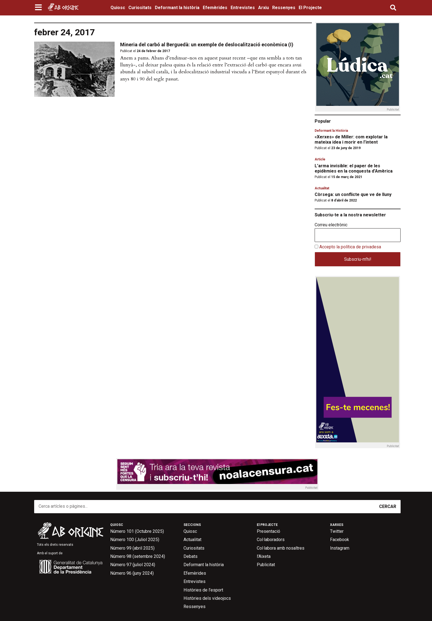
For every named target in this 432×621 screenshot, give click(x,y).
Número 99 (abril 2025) (132, 548)
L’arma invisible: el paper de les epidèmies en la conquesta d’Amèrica (354, 168)
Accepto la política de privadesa (350, 246)
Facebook (339, 539)
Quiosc (117, 7)
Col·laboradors (271, 539)
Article (320, 159)
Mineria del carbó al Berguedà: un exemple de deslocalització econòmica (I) (206, 44)
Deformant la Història (331, 131)
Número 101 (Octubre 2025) (137, 531)
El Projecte (310, 7)
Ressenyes (283, 7)
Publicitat (266, 564)
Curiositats (140, 7)
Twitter (337, 531)
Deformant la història (177, 7)
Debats (190, 556)
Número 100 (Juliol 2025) (134, 539)
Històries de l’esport (203, 590)
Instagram (339, 548)
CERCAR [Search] (387, 506)
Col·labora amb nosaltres (280, 548)
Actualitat (322, 188)
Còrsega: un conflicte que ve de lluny (353, 194)
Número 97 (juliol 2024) (132, 564)
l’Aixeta (264, 556)
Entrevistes (243, 7)
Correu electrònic (331, 225)
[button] (39, 7)
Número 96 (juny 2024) (132, 573)
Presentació (268, 531)
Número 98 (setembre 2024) (137, 556)
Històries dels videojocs (207, 598)
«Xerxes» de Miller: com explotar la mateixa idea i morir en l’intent (351, 139)
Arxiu (263, 7)
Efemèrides (215, 7)
